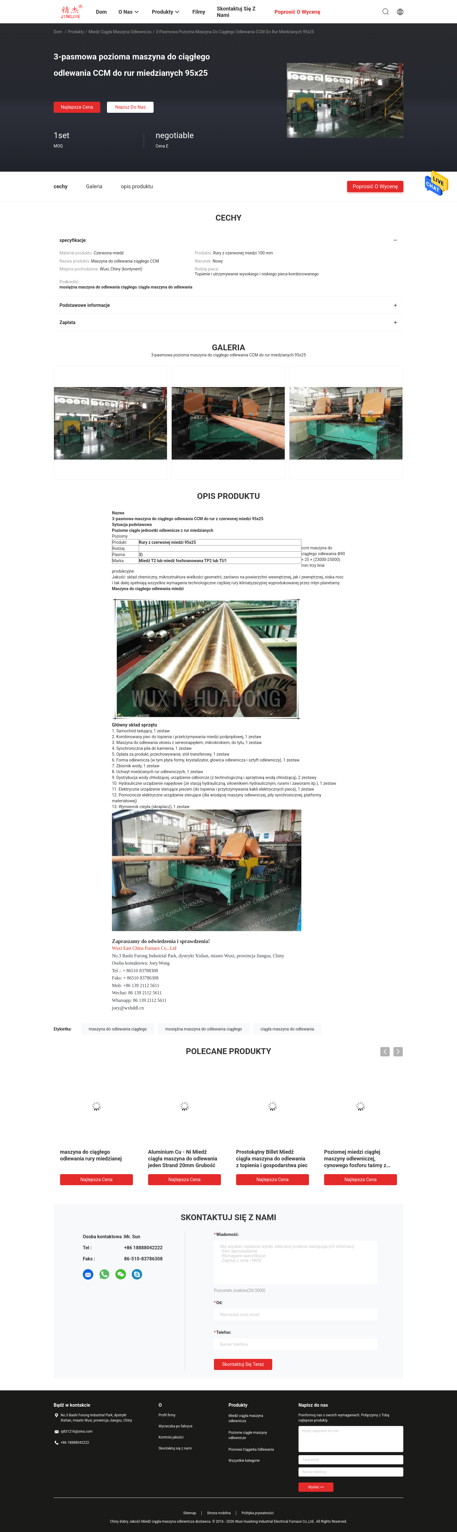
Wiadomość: (227, 1234)
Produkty (76, 31)
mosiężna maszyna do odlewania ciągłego (203, 1029)
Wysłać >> (316, 1487)
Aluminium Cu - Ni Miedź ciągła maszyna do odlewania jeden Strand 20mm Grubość (182, 1158)
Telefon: (223, 1332)
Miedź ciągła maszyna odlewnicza (120, 31)
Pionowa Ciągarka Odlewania (251, 1449)
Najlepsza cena (77, 107)
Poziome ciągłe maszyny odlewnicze (247, 1435)
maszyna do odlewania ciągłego (118, 1029)
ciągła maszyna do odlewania (287, 1029)
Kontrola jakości (171, 1437)
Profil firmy (167, 1415)
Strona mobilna (219, 1513)
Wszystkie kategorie (244, 1461)
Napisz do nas (130, 107)
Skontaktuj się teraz (243, 1364)
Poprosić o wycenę (375, 186)
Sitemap (189, 1513)
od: (219, 1302)
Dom (58, 31)
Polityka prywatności (258, 1513)
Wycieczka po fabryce (175, 1426)
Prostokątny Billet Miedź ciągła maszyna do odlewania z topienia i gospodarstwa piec (271, 1158)
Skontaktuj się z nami (175, 1448)
